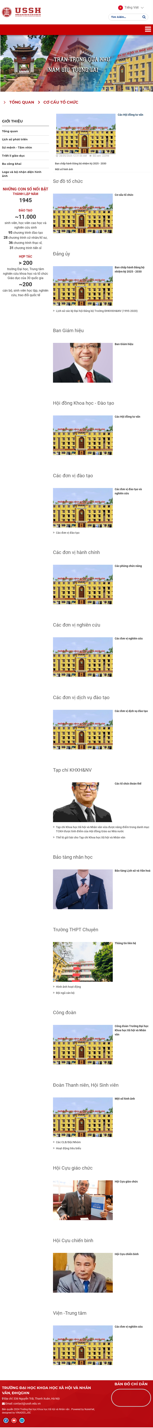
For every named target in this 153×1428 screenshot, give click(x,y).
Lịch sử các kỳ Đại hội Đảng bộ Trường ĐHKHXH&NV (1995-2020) (97, 311)
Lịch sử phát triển (15, 140)
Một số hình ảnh (64, 169)
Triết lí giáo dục (13, 156)
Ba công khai (11, 164)
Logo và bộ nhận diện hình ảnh (21, 174)
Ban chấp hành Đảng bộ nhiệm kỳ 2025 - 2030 (80, 163)
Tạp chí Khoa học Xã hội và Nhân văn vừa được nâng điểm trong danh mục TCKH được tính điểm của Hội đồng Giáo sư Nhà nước (102, 829)
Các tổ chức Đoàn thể (128, 784)
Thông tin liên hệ (125, 943)
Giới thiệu (12, 121)
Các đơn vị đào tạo (67, 533)
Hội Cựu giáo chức (126, 1182)
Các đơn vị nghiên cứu (129, 638)
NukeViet (89, 1409)
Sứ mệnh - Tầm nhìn (17, 148)
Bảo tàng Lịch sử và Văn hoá (132, 871)
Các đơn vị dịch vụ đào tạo (131, 711)
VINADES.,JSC (23, 1413)
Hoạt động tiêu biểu (68, 1148)
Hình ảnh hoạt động (68, 987)
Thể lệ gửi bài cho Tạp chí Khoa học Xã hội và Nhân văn (90, 837)
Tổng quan (10, 131)
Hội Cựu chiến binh (127, 1254)
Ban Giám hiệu (124, 344)
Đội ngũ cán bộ (65, 993)
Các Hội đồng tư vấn (130, 115)
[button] (128, 8)
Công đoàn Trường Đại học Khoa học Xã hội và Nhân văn (131, 1030)
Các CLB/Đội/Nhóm (68, 1142)
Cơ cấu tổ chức (124, 195)
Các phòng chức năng (128, 566)
